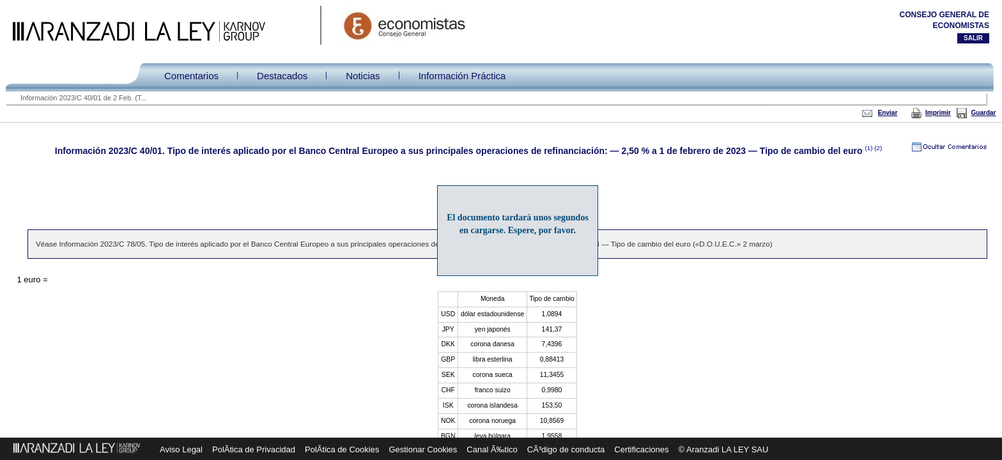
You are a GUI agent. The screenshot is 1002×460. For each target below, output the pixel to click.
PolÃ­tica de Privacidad (253, 449)
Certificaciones (641, 449)
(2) (878, 147)
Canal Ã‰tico (491, 449)
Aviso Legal (181, 449)
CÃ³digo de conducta (566, 449)
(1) (869, 147)
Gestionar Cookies (423, 449)
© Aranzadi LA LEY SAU (724, 449)
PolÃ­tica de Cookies (342, 449)
